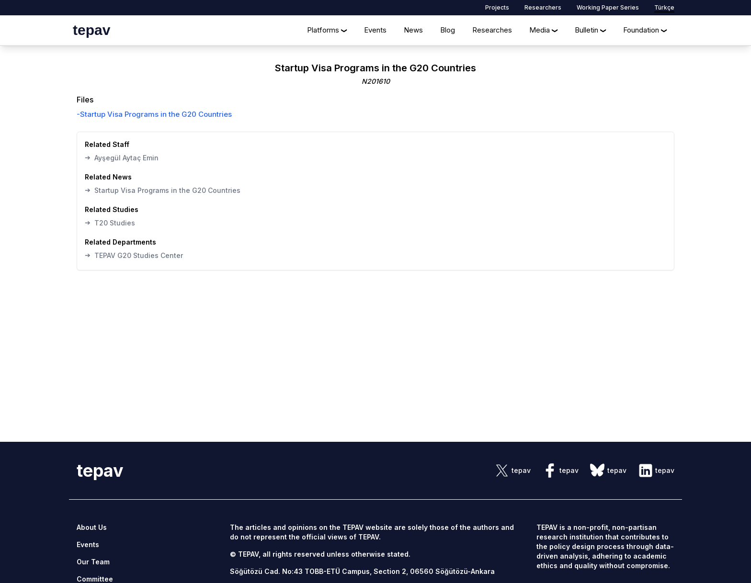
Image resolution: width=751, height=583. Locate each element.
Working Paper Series (608, 7)
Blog (447, 29)
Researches (492, 29)
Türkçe (664, 7)
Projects (497, 7)
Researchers (542, 7)
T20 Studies (110, 222)
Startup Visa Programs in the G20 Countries (162, 190)
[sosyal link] (512, 470)
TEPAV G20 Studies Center (134, 255)
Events (375, 29)
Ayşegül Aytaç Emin (122, 157)
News (413, 29)
